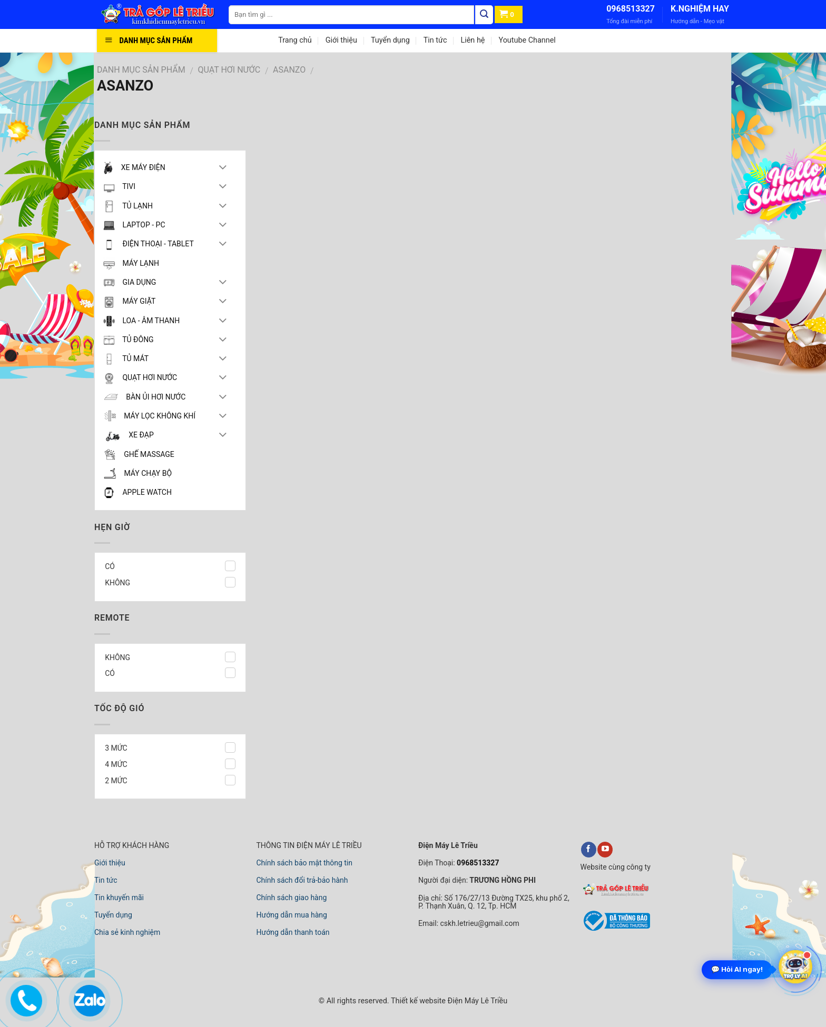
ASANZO (289, 70)
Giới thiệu (341, 40)
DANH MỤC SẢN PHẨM (141, 70)
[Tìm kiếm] (484, 14)
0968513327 (630, 9)
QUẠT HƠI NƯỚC (229, 70)
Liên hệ (472, 40)
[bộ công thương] (615, 929)
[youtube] (605, 850)
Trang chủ (294, 40)
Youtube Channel (526, 40)
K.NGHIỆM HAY (700, 9)
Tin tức (435, 40)
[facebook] (588, 850)
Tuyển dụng (390, 40)
